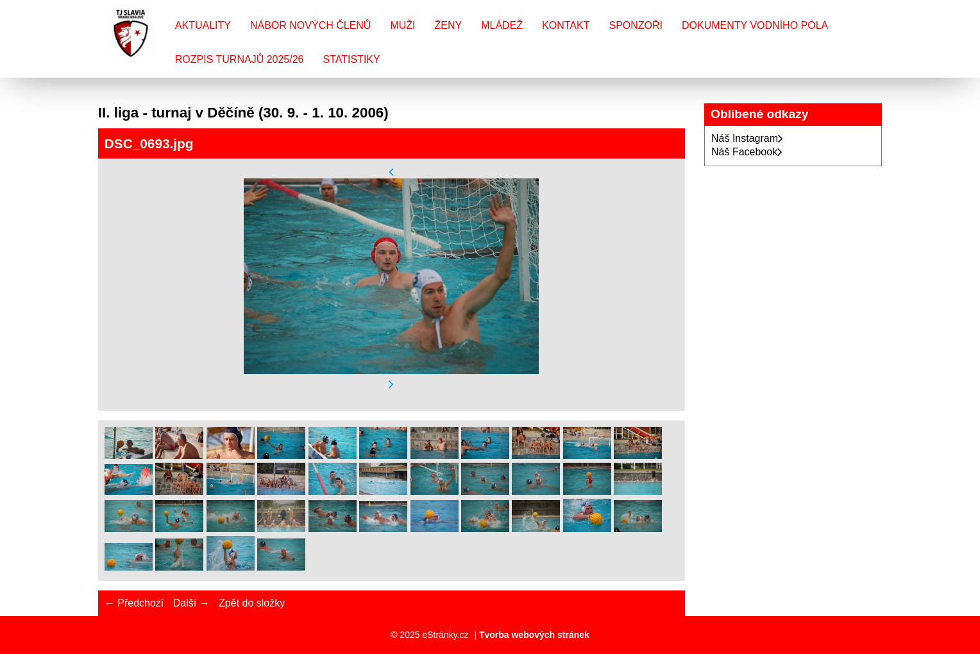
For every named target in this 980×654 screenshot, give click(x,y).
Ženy (448, 25)
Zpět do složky (252, 603)
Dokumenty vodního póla (755, 25)
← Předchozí (134, 603)
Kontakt (565, 25)
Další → (191, 603)
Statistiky (351, 59)
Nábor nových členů (310, 25)
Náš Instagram (747, 138)
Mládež (502, 25)
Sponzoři (636, 25)
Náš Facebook (746, 151)
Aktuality (203, 25)
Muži (402, 25)
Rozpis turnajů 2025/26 (239, 59)
